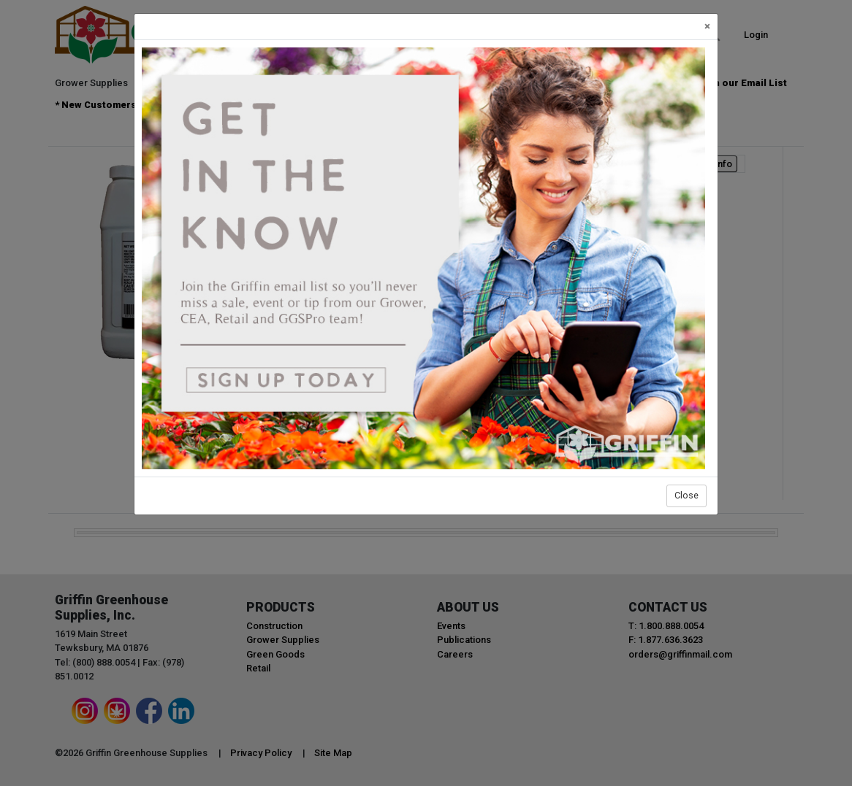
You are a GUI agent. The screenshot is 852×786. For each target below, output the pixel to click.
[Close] (707, 26)
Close (686, 495)
